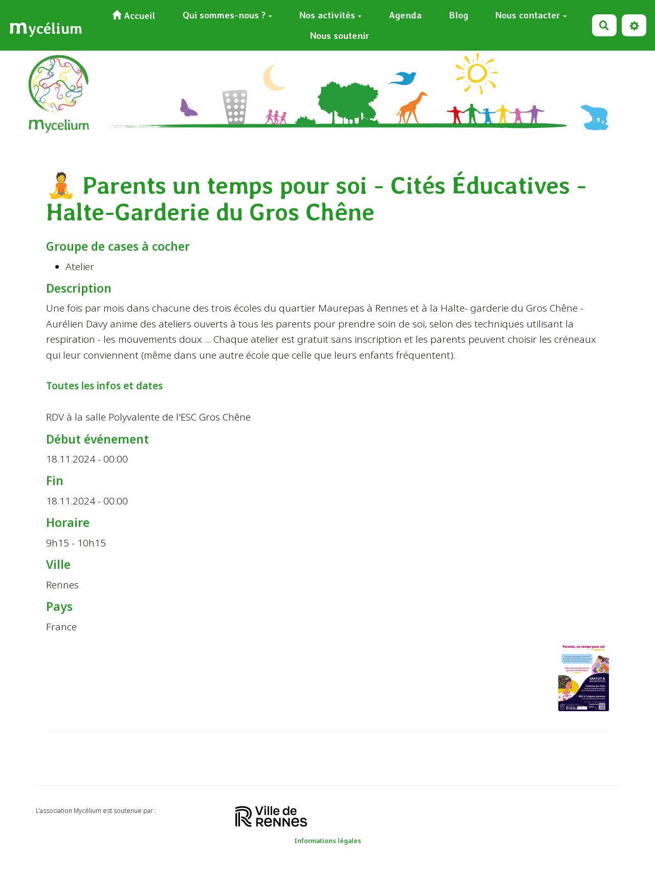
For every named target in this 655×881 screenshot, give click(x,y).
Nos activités (330, 15)
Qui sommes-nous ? (227, 15)
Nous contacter (531, 15)
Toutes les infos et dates (104, 385)
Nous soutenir (339, 35)
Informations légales (327, 840)
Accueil (133, 15)
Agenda (405, 15)
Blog (458, 15)
